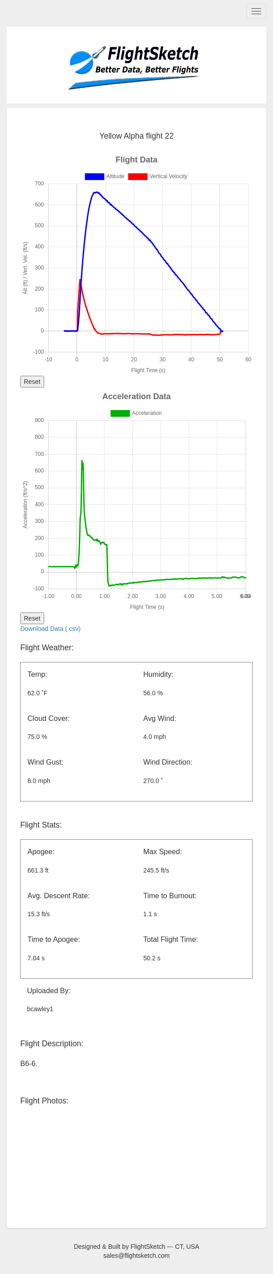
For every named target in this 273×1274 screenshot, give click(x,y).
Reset (32, 381)
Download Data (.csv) (50, 628)
